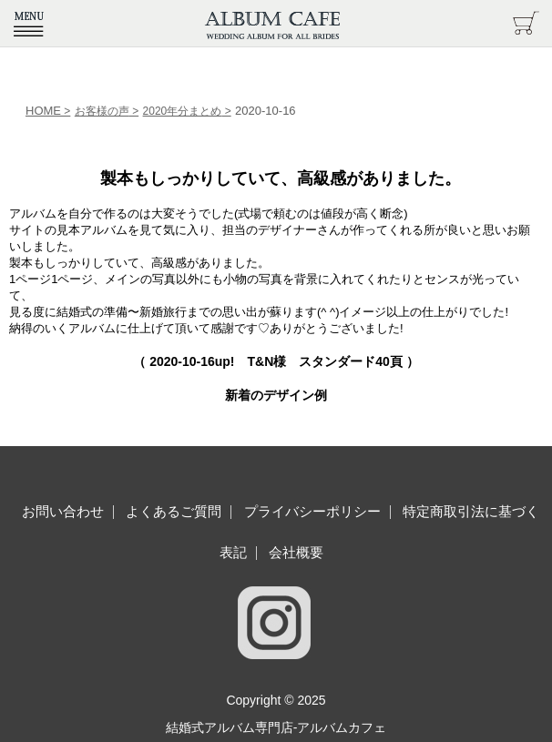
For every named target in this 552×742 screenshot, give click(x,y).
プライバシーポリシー (312, 511)
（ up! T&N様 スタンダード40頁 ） (276, 361)
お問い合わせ (63, 511)
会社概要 (296, 552)
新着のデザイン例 (276, 395)
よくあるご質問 (173, 511)
